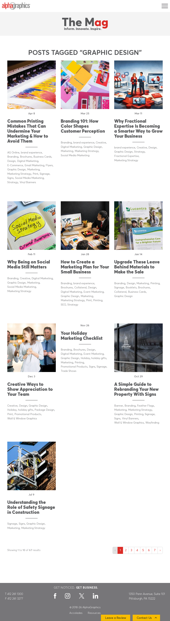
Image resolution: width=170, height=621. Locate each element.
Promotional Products (27, 414)
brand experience (31, 152)
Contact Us (144, 618)
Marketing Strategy (19, 174)
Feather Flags (145, 405)
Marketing (33, 169)
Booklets (131, 287)
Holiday (12, 410)
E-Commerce (15, 165)
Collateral (80, 287)
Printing (97, 300)
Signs (10, 178)
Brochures (26, 156)
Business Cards (42, 156)
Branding (12, 156)
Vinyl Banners (28, 182)
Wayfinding (152, 422)
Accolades (76, 613)
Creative (101, 142)
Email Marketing (34, 165)
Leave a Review (115, 618)
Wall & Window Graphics (22, 418)
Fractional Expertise (126, 156)
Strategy (12, 182)
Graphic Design (16, 169)
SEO (63, 304)
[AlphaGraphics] (16, 5)
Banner (118, 405)
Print (35, 174)
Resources (94, 613)
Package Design (44, 410)
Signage (45, 174)
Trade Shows (68, 371)
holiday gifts (25, 410)
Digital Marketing (27, 161)
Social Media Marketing (29, 178)
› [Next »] (160, 550)
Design (11, 161)
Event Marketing (94, 292)
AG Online (13, 152)
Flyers (49, 165)
